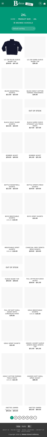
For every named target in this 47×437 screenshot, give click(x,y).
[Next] (35, 417)
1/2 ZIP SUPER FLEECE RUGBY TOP (35, 60)
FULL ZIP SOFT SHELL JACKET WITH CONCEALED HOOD (12, 311)
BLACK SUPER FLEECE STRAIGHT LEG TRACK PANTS (35, 124)
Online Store (15, 430)
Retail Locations (28, 430)
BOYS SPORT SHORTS (35, 216)
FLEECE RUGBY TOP (12, 279)
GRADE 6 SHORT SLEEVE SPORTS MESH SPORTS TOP (35, 344)
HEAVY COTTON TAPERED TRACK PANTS (12, 377)
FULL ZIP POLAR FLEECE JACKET (35, 279)
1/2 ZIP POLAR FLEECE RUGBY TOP (12, 60)
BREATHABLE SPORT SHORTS (12, 248)
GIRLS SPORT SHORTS (12, 343)
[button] (2, 3)
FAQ (18, 431)
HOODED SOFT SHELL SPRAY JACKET (35, 377)
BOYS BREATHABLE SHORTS (12, 217)
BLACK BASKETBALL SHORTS (12, 92)
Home (13, 19)
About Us (6, 430)
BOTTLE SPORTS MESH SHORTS (35, 186)
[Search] (40, 3)
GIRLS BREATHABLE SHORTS (35, 311)
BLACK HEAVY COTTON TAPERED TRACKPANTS (35, 92)
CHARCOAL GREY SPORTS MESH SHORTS (35, 248)
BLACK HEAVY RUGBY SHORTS (12, 123)
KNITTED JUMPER (12, 407)
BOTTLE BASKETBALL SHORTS (12, 186)
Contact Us (40, 430)
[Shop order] (23, 29)
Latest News (25, 431)
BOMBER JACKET (12, 155)
